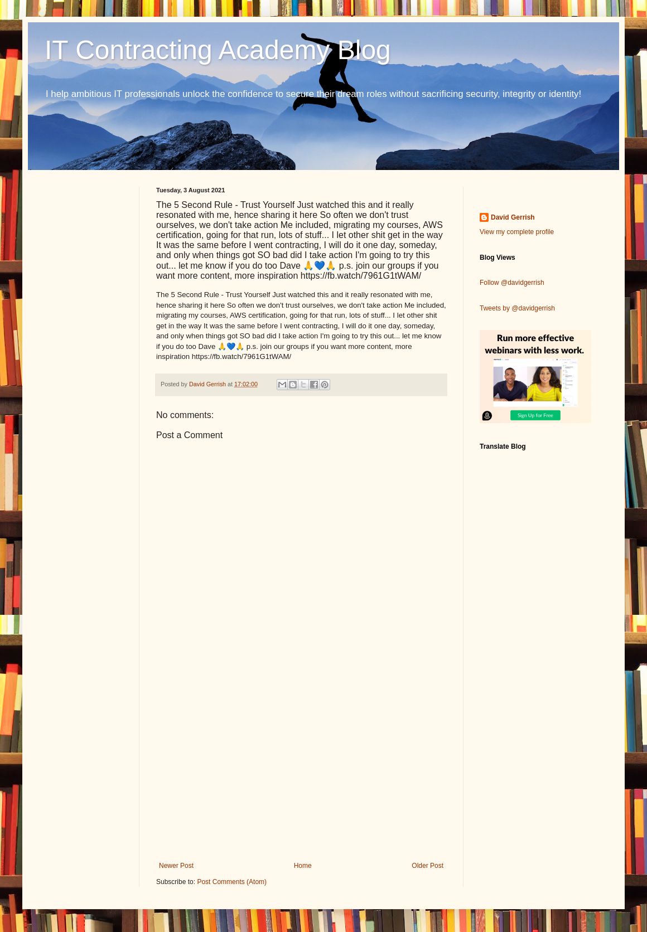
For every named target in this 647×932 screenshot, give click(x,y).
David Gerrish (513, 217)
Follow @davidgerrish (512, 283)
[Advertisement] (301, 770)
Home (303, 866)
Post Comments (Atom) (232, 882)
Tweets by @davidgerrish (517, 308)
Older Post (427, 866)
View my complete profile (517, 232)
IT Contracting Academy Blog (218, 50)
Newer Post (176, 866)
